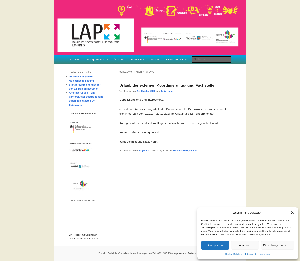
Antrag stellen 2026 (97, 59)
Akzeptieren (215, 245)
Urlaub (193, 150)
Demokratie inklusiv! (176, 59)
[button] (292, 213)
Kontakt (155, 59)
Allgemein (144, 150)
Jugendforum (137, 59)
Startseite (75, 59)
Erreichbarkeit (180, 150)
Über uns (119, 59)
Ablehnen (245, 245)
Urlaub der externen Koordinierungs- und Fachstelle (166, 85)
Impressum (264, 254)
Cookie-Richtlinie (233, 254)
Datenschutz (250, 254)
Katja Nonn (167, 91)
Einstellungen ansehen (277, 245)
